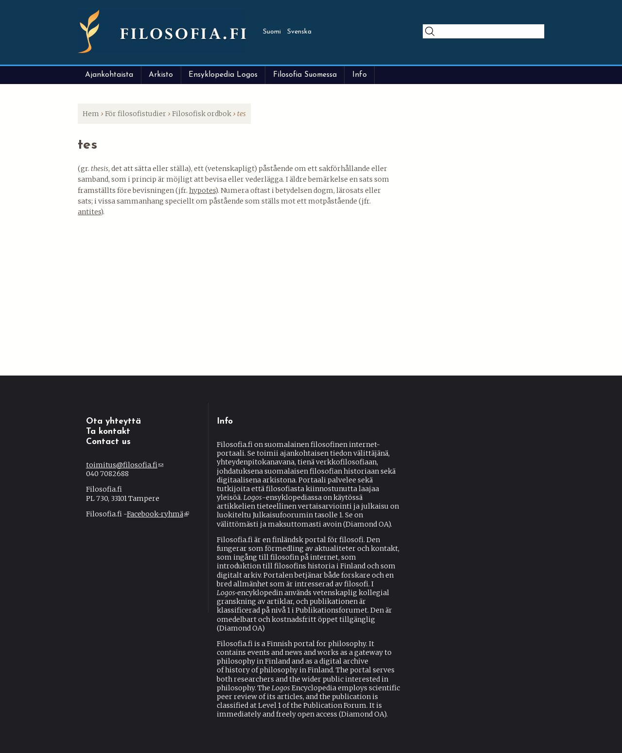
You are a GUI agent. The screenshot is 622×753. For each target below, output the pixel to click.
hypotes (202, 190)
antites (89, 211)
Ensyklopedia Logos (223, 75)
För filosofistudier (135, 113)
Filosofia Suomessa (305, 75)
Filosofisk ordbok (201, 113)
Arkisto (161, 75)
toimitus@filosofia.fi (124, 465)
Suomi (272, 31)
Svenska (299, 31)
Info (359, 75)
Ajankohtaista (109, 75)
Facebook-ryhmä (158, 514)
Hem (91, 113)
